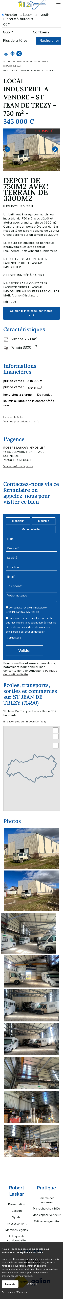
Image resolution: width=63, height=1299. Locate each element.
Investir (42, 15)
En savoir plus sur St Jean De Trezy (25, 721)
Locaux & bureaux (17, 19)
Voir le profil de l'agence (18, 466)
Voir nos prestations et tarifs (21, 421)
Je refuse (32, 1283)
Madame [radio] (43, 521)
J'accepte (10, 1284)
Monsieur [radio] (18, 521)
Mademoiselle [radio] (31, 529)
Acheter (9, 15)
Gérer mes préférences (14, 1292)
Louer (26, 15)
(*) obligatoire (13, 637)
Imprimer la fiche (13, 417)
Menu (58, 7)
